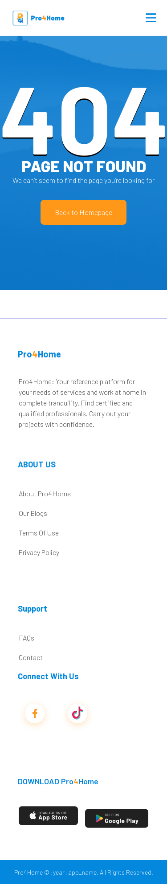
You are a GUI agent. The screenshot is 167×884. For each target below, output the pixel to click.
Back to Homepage (83, 212)
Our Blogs (33, 513)
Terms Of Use (39, 532)
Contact (31, 657)
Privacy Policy (39, 552)
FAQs (26, 637)
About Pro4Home (45, 493)
